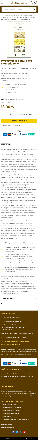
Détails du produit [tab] (8, 299)
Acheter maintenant (19, 121)
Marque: (4, 99)
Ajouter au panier (25, 115)
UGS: (2, 102)
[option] (19, 39)
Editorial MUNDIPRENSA (15, 99)
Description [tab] (6, 144)
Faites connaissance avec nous (15, 341)
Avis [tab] (2, 304)
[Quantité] (6, 115)
